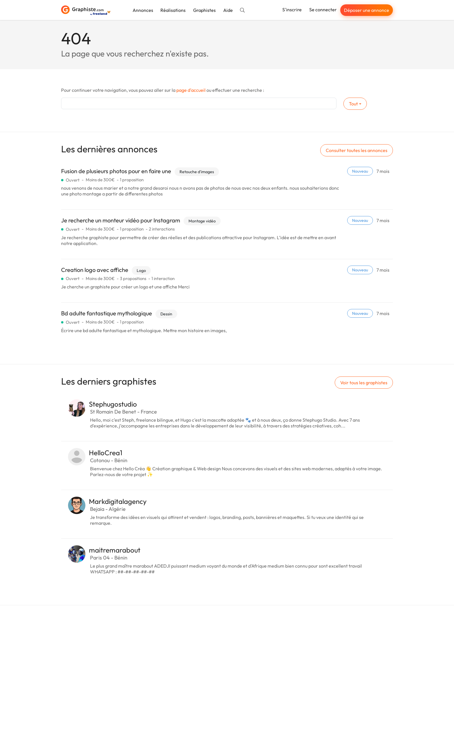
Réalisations (173, 10)
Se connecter (323, 9)
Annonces (143, 10)
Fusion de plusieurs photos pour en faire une (116, 171)
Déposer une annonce (366, 10)
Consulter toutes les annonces (356, 150)
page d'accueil (191, 90)
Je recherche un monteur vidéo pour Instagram (120, 220)
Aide (228, 10)
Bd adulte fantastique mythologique (106, 313)
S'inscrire (292, 9)
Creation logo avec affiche (94, 269)
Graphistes (204, 10)
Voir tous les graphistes (363, 382)
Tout (353, 104)
